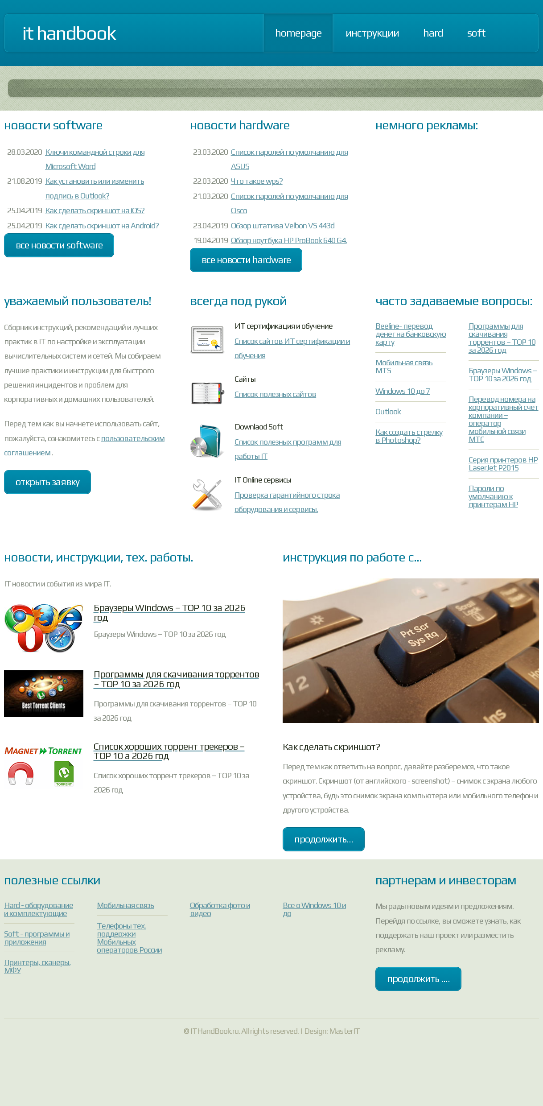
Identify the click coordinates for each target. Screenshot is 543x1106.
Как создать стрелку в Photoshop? (408, 436)
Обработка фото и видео (220, 909)
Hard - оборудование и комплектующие (38, 909)
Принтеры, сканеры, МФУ (37, 966)
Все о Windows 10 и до (314, 909)
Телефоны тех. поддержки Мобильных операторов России (129, 937)
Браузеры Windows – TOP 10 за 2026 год (503, 374)
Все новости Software (59, 245)
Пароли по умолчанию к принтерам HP (493, 496)
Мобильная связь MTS (403, 366)
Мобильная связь (125, 905)
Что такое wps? (257, 181)
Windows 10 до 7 (402, 391)
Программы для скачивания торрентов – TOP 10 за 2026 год (502, 338)
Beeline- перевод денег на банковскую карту (410, 334)
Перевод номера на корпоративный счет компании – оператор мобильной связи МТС (504, 419)
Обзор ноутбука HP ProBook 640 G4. (289, 240)
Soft (476, 33)
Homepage (298, 33)
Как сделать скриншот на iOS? (94, 210)
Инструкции (372, 33)
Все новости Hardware (246, 259)
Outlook (388, 411)
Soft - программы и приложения (37, 937)
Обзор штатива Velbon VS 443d (282, 225)
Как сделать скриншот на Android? (102, 225)
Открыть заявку (47, 481)
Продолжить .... (418, 978)
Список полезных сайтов (275, 394)
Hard (433, 33)
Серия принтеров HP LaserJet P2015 (503, 463)
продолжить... (323, 839)
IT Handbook (68, 33)
